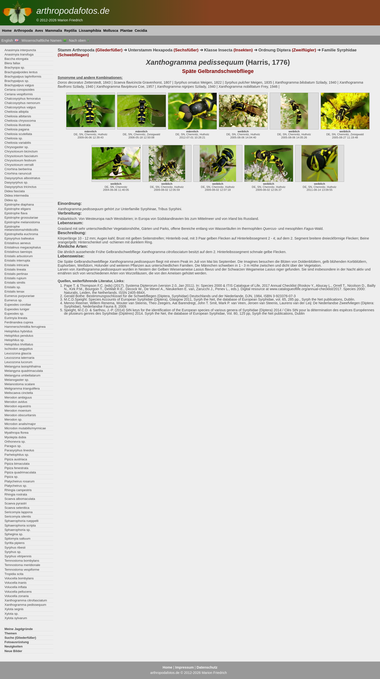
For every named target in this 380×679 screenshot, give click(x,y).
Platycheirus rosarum (19, 481)
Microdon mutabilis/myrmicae (25, 428)
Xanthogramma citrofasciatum (25, 600)
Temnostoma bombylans (21, 560)
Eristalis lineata (15, 269)
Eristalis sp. (12, 287)
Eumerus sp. (13, 300)
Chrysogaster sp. (16, 147)
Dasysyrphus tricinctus (20, 187)
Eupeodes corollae (17, 304)
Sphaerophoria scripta (20, 525)
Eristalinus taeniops (18, 252)
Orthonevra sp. (14, 441)
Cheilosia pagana (16, 129)
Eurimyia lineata (15, 318)
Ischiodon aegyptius (18, 349)
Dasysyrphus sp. (16, 182)
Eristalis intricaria (16, 265)
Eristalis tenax (14, 291)
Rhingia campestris (18, 490)
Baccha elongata (16, 59)
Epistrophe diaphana (19, 204)
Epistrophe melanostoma (22, 222)
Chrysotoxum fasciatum (21, 156)
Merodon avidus (15, 402)
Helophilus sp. (14, 340)
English (10, 40)
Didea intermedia (16, 195)
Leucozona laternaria (19, 357)
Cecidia (141, 30)
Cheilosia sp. (13, 138)
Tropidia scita (13, 574)
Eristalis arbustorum (18, 256)
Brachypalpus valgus (19, 85)
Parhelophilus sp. (16, 454)
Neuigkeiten (13, 646)
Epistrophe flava (15, 213)
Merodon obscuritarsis (20, 415)
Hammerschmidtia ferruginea (25, 326)
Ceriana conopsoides (19, 89)
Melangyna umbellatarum (22, 375)
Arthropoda (23, 30)
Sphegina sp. (13, 534)
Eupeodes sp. (14, 313)
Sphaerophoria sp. (17, 530)
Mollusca (110, 30)
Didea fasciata (14, 191)
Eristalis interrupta (17, 260)
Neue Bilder (13, 651)
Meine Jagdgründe (18, 629)
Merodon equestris (17, 406)
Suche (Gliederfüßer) (20, 637)
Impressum (184, 667)
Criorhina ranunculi (17, 173)
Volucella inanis (15, 582)
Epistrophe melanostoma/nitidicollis (21, 228)
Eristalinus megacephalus (22, 247)
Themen (10, 633)
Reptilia (70, 30)
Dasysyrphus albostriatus (22, 178)
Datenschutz (207, 667)
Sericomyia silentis (17, 516)
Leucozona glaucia (17, 353)
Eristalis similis (14, 282)
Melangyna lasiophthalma (22, 366)
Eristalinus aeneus (17, 243)
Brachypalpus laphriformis (22, 76)
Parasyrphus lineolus (19, 450)
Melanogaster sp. (16, 380)
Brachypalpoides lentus (21, 72)
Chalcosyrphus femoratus (22, 98)
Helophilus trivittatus (18, 344)
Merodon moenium (17, 410)
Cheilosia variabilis (17, 142)
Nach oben (79, 40)
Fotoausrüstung (16, 642)
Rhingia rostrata (15, 494)
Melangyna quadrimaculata (23, 371)
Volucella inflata (15, 587)
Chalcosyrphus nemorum (22, 103)
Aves (39, 30)
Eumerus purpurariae (19, 296)
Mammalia (53, 30)
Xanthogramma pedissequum (25, 605)
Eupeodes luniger (16, 309)
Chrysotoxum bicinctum (21, 151)
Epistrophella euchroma (21, 234)
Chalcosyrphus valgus (20, 107)
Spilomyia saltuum (17, 538)
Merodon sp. (13, 419)
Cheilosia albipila (16, 111)
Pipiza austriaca (15, 459)
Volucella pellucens (18, 591)
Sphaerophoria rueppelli (21, 521)
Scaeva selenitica (16, 508)
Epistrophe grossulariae (21, 217)
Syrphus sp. (12, 552)
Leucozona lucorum (18, 362)
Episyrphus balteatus (19, 238)
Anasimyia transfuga (18, 54)
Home (7, 30)
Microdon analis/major (20, 424)
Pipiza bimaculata (16, 463)
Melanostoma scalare (19, 384)
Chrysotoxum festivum (20, 160)
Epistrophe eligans (17, 209)
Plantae (126, 30)
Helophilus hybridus (18, 331)
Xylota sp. (11, 613)
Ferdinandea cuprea (18, 322)
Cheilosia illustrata (17, 125)
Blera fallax (12, 63)
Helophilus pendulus (18, 335)
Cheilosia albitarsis (17, 116)
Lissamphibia (90, 30)
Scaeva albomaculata (19, 499)
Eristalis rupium (15, 278)
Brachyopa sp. (14, 67)
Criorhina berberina (18, 169)
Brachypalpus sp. (16, 81)
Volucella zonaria (16, 596)
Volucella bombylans (18, 578)
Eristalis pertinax (16, 274)
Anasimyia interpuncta (20, 50)
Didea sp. (11, 200)
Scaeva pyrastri (15, 503)
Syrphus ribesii (14, 547)
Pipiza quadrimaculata (20, 472)
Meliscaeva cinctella (18, 393)
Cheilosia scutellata (18, 134)
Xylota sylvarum (15, 618)
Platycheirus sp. (15, 485)
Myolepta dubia (15, 437)
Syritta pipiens (14, 543)
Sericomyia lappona (18, 512)
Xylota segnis (14, 609)
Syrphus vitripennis (18, 556)
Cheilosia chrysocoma (20, 120)
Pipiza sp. (11, 477)
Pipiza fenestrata (16, 468)
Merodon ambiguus (18, 397)
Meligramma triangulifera (22, 388)
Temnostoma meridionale (22, 565)
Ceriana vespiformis (18, 94)
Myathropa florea (16, 432)
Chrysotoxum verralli (18, 165)
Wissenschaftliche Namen (43, 40)
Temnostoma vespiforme (21, 569)
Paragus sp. (12, 446)
